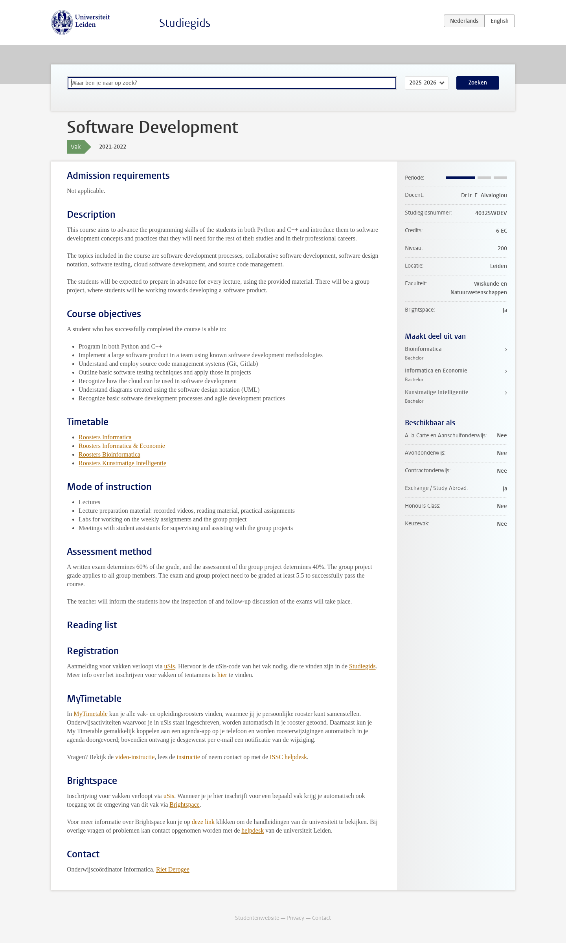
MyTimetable (91, 713)
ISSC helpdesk (288, 757)
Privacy (295, 918)
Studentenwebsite (257, 918)
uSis (169, 666)
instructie (188, 757)
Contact (321, 918)
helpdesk (252, 830)
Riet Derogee (172, 869)
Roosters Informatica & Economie (122, 445)
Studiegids (185, 23)
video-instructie (134, 757)
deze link (203, 821)
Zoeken (478, 82)
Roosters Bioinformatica (109, 454)
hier (222, 674)
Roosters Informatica (105, 437)
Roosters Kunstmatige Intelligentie (122, 463)
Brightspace (184, 804)
